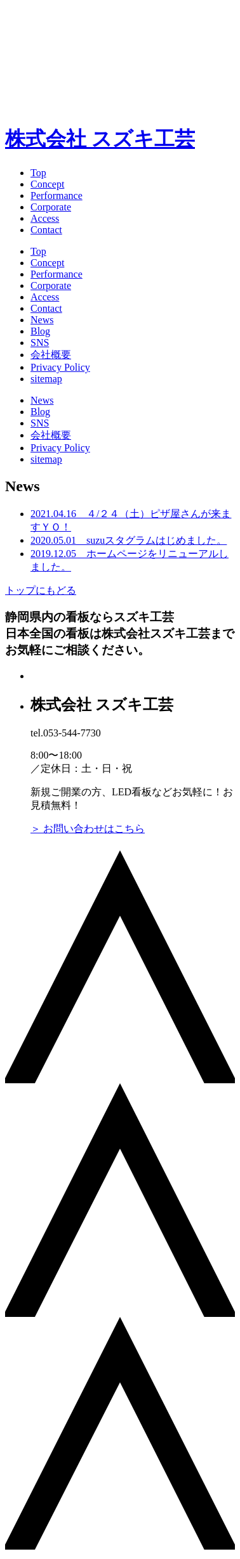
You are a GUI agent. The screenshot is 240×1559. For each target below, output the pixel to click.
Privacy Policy (60, 367)
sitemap (46, 378)
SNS (39, 342)
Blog (40, 331)
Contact (46, 229)
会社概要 (50, 354)
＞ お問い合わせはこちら (87, 828)
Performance (56, 195)
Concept (47, 184)
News (41, 319)
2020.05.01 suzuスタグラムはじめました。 (128, 540)
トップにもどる (40, 590)
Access (44, 218)
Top (38, 172)
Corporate (50, 207)
